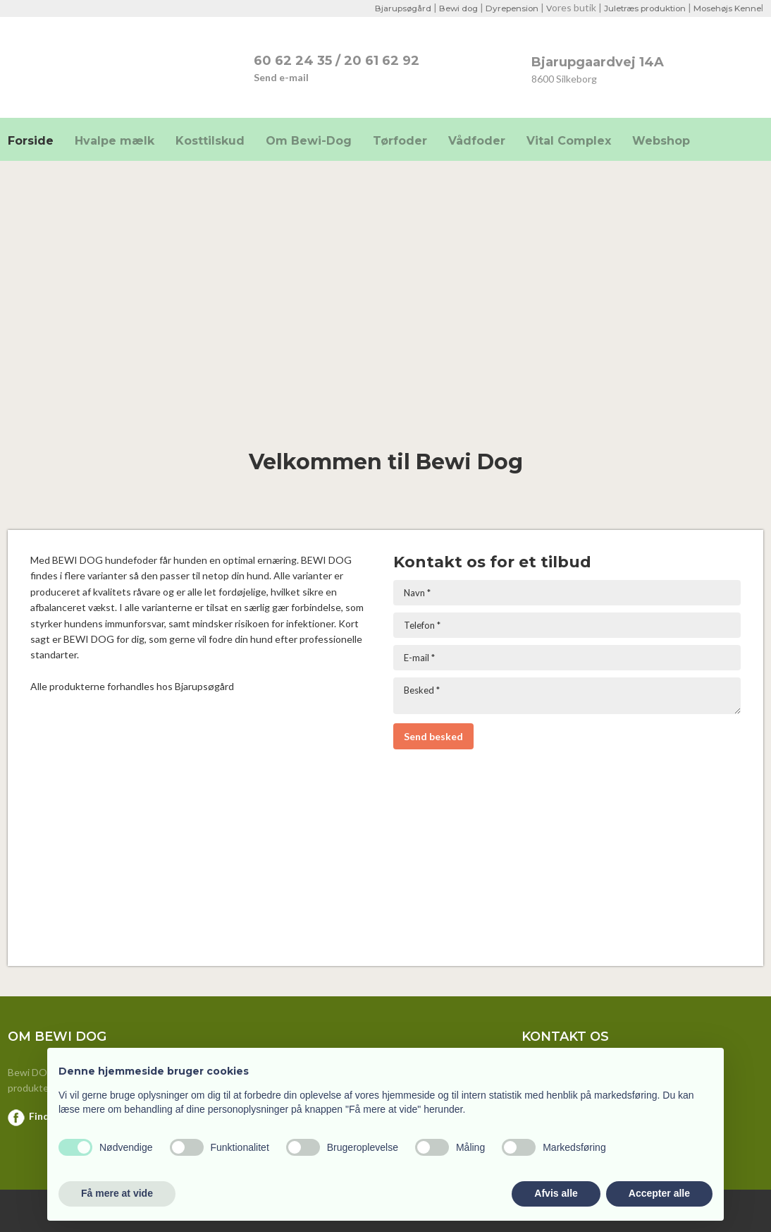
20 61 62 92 (381, 60)
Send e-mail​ (281, 77)
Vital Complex (568, 140)
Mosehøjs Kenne (725, 8)
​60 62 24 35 (293, 60)
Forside (31, 140)
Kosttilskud (210, 140)
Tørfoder (400, 140)
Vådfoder (476, 140)
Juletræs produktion (639, 8)
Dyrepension (501, 8)
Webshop (661, 140)
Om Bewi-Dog (309, 140)
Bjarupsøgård (388, 8)
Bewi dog (446, 8)
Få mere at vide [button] (117, 1193)
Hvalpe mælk (114, 140)
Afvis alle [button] (555, 1193)
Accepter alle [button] (659, 1193)
